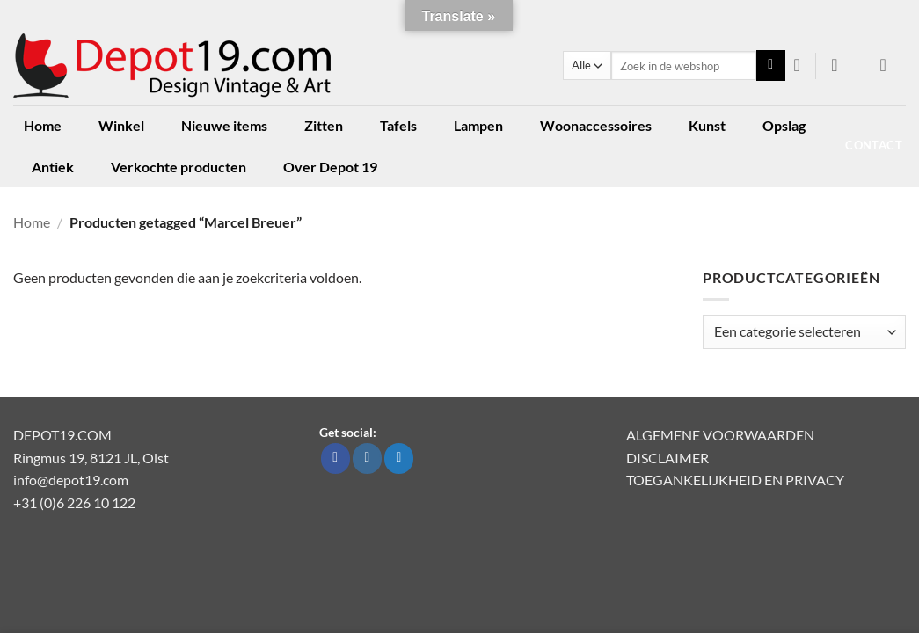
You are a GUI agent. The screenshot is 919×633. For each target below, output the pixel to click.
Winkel (121, 125)
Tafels (398, 125)
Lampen (478, 125)
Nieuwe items (224, 125)
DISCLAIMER (667, 457)
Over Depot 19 (330, 166)
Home (43, 125)
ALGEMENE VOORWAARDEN (720, 434)
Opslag (784, 125)
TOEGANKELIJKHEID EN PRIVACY (735, 479)
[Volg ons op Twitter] (398, 459)
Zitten (323, 125)
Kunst (707, 125)
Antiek (53, 166)
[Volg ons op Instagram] (367, 459)
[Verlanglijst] (797, 65)
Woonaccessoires (596, 125)
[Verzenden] (770, 66)
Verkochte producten (178, 166)
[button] (840, 65)
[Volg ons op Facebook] (335, 459)
